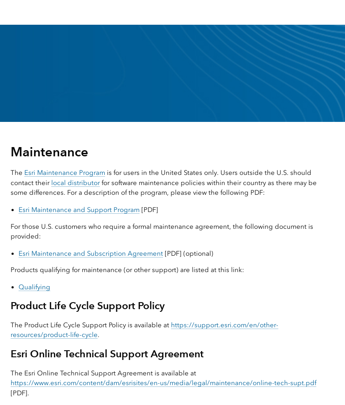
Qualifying (34, 287)
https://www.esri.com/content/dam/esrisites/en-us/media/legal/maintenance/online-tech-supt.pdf (163, 383)
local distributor (75, 183)
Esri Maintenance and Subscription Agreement (91, 253)
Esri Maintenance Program (64, 173)
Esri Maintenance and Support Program (79, 210)
